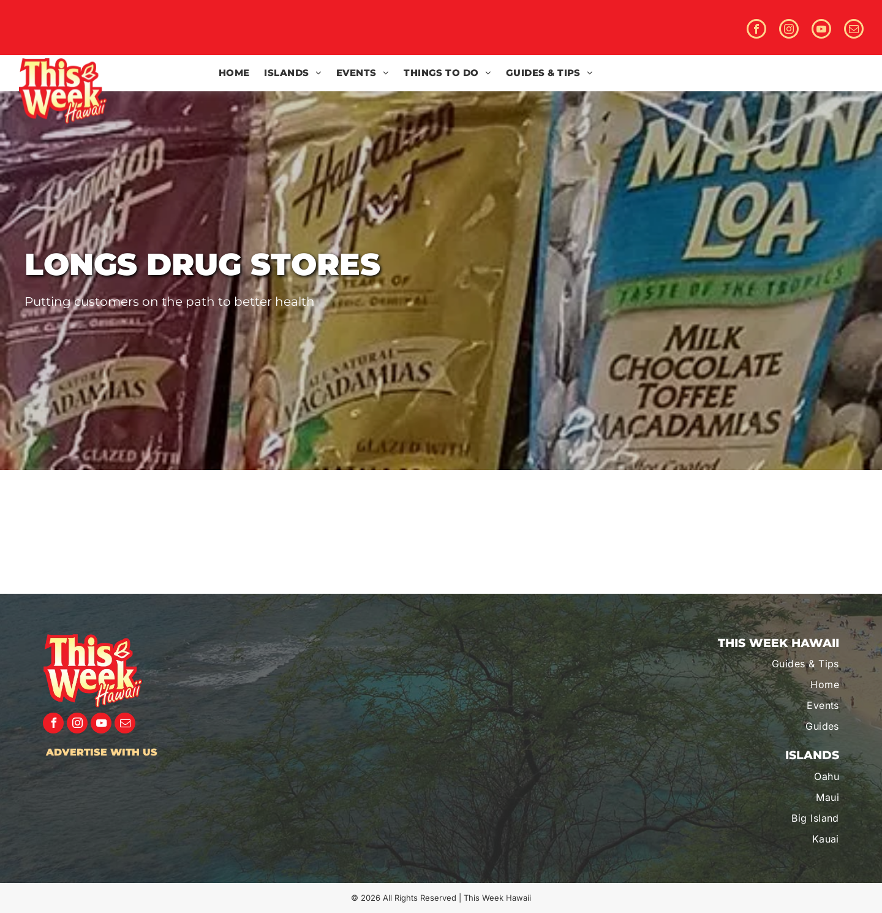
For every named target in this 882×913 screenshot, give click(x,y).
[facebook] (756, 30)
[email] (854, 30)
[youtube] (821, 30)
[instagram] (789, 30)
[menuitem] (234, 73)
